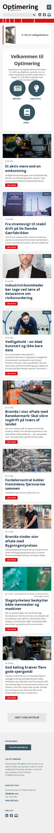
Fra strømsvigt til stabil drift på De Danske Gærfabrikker (25, 228)
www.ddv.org (11, 800)
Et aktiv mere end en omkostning (23, 168)
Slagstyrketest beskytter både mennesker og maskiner (26, 604)
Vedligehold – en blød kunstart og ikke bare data (24, 345)
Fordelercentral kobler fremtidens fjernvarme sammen (25, 484)
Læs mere (11, 185)
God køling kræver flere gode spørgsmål (25, 669)
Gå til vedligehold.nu (34, 35)
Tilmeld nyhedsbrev (18, 747)
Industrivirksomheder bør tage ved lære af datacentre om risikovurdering (24, 291)
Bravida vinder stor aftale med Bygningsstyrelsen (21, 541)
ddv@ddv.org (11, 793)
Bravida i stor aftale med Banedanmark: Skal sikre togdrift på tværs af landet (26, 417)
